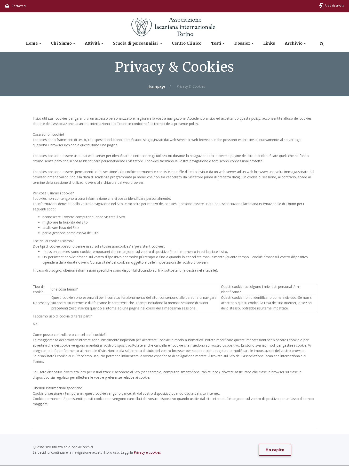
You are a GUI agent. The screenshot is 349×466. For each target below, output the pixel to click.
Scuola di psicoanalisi (136, 43)
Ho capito (275, 449)
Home (31, 43)
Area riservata (334, 5)
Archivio (293, 43)
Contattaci (19, 6)
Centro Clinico (186, 43)
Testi (216, 43)
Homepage (156, 86)
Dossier (242, 43)
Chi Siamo (61, 43)
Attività (92, 43)
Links (269, 43)
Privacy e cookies (147, 452)
